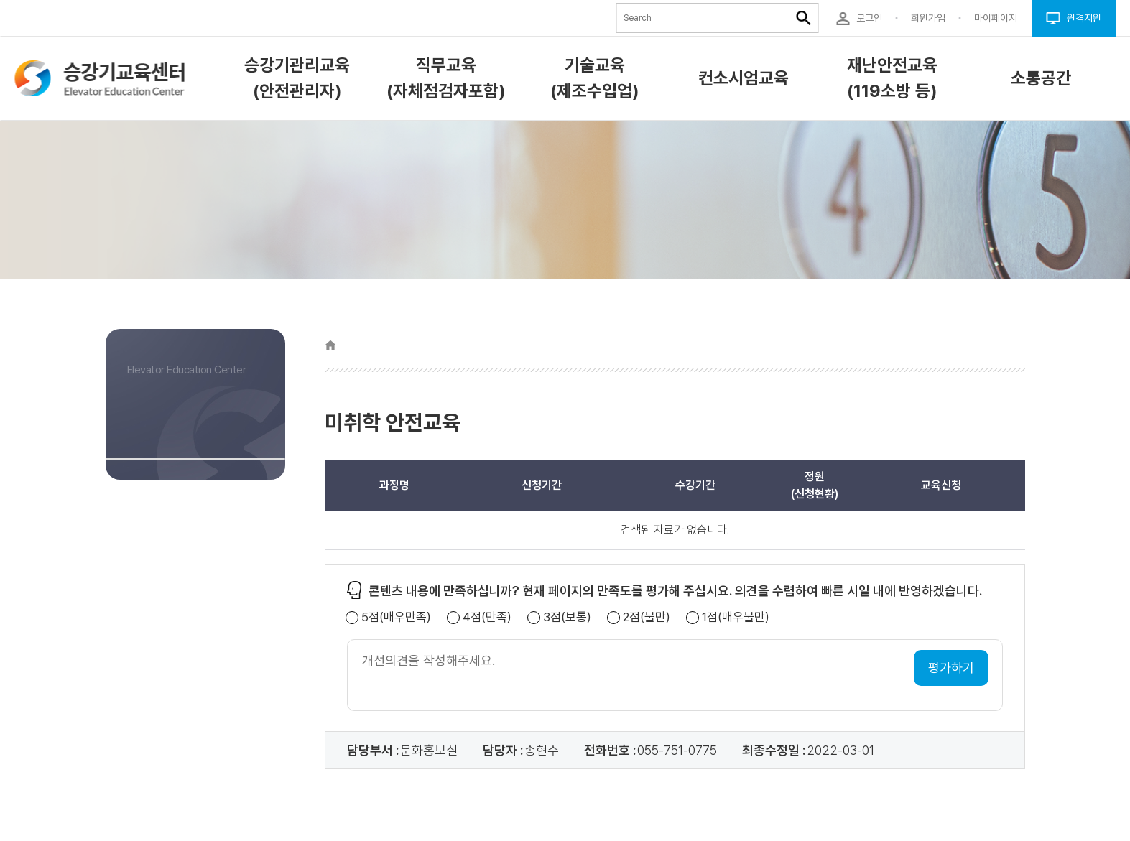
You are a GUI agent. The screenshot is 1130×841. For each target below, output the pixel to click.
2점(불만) (646, 617)
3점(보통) (567, 617)
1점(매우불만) (735, 617)
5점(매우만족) (396, 617)
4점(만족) (487, 617)
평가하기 (951, 667)
